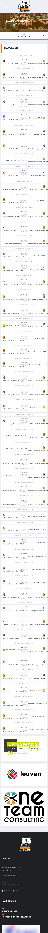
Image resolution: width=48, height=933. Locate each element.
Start (17, 24)
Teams (23, 24)
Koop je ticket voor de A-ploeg (16, 917)
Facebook (6, 891)
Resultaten (24, 35)
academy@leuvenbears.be (10, 884)
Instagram (17, 891)
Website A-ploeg (9, 911)
